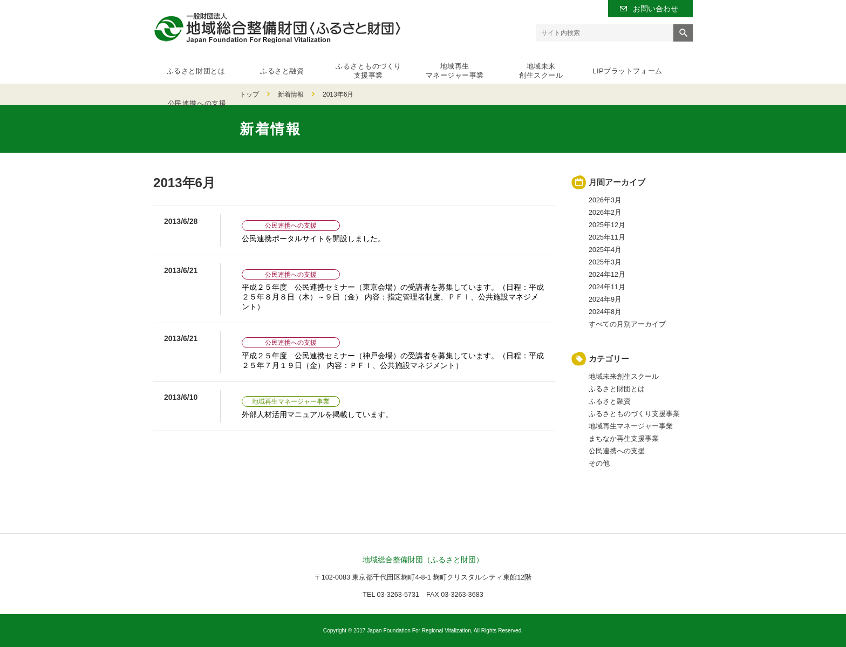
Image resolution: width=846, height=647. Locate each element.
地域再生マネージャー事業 (423, 67)
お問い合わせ (655, 8)
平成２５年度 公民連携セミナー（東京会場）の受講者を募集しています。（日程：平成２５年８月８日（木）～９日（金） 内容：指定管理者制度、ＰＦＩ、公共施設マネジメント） (393, 297)
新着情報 (204, 94)
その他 (599, 463)
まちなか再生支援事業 (624, 438)
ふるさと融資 (268, 67)
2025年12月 (607, 225)
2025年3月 (605, 262)
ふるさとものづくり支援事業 (346, 67)
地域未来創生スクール (500, 67)
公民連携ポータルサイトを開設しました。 (313, 238)
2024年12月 (607, 274)
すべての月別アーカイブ (627, 324)
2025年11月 (607, 237)
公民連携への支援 (654, 67)
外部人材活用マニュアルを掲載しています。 (317, 414)
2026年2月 (605, 212)
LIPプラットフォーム (577, 67)
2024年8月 (605, 312)
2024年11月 (607, 287)
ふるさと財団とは (191, 67)
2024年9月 (605, 299)
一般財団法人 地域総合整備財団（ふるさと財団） (277, 27)
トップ (163, 94)
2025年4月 (605, 250)
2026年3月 (605, 200)
